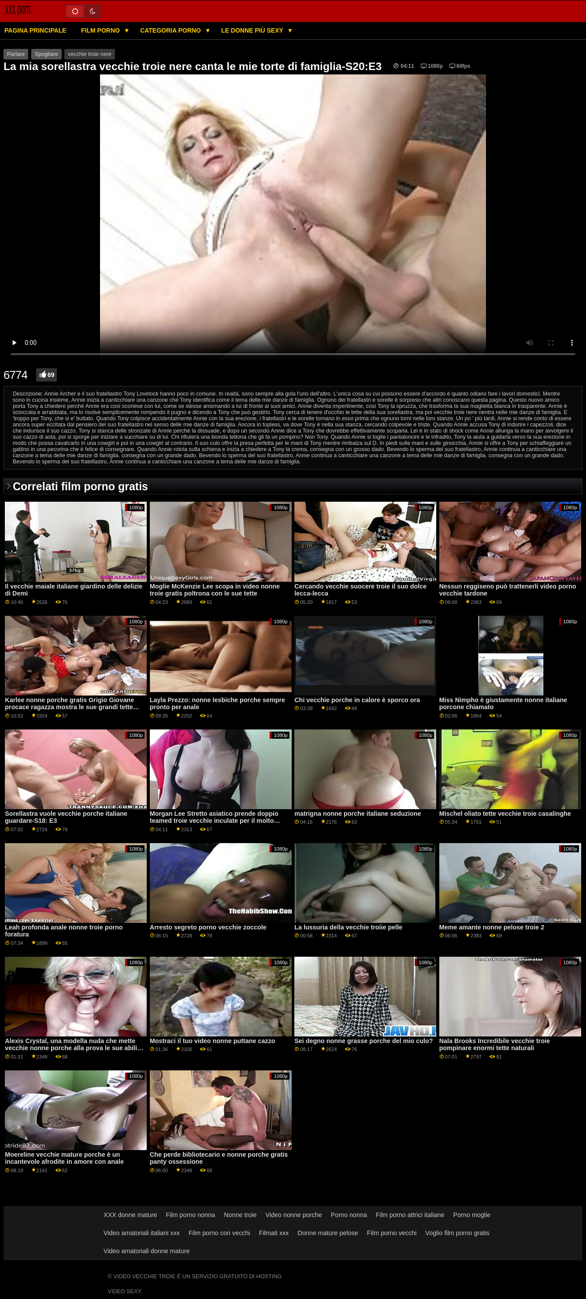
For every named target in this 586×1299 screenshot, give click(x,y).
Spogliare (46, 54)
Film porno (101, 30)
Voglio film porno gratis (457, 1232)
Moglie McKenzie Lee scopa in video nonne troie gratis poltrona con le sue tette (215, 590)
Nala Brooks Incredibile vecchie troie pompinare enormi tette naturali (494, 1044)
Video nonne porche (293, 1214)
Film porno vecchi (392, 1232)
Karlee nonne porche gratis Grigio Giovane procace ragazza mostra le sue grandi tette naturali (69, 707)
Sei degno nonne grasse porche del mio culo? (363, 1040)
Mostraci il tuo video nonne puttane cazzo (212, 1040)
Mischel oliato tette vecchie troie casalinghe (505, 813)
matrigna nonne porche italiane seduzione (357, 813)
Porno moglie (472, 1214)
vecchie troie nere (89, 54)
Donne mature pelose (328, 1232)
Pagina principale (35, 30)
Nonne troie (240, 1214)
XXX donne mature (130, 1214)
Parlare (16, 54)
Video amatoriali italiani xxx (142, 1232)
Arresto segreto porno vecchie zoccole (208, 927)
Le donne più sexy (253, 30)
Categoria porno (171, 30)
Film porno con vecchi (219, 1232)
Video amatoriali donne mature (146, 1251)
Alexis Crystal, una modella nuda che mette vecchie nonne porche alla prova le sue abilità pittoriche (74, 1048)
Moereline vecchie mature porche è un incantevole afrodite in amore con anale (64, 1158)
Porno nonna (349, 1214)
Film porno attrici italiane (410, 1214)
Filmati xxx (274, 1232)
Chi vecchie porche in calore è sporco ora (357, 699)
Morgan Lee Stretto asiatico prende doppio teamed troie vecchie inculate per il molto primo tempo (214, 821)
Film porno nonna (190, 1214)
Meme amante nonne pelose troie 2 (492, 927)
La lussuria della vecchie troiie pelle (348, 927)
